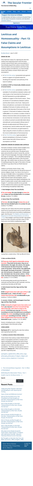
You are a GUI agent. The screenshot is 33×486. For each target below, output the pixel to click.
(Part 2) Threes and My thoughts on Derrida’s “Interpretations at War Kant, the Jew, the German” (12, 421)
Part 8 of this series (9, 75)
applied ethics (12, 354)
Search (3, 378)
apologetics (4, 354)
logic (25, 354)
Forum (24, 11)
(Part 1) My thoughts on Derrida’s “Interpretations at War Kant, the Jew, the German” (11, 427)
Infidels (9, 11)
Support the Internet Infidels (12, 15)
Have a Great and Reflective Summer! (11, 394)
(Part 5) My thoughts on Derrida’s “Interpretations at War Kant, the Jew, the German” (11, 405)
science (8, 358)
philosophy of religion (14, 356)
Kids (19, 11)
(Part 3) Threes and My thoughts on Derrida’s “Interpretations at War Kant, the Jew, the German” (12, 416)
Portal (29, 11)
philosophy (4, 356)
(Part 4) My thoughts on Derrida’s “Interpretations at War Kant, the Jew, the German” (11, 410)
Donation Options (6, 20)
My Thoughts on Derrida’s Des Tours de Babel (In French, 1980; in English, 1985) (12, 439)
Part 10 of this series (10, 135)
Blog (14, 11)
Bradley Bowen (5, 53)
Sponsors (16, 23)
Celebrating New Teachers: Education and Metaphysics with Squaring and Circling (11, 390)
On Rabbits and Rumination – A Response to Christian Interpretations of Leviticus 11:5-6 (16, 215)
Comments (21, 358)
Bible (18, 354)
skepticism (14, 358)
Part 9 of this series (9, 90)
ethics (21, 354)
